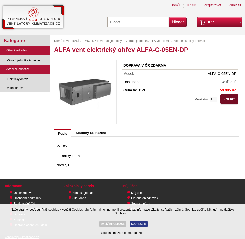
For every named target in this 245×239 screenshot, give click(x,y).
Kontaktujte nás (83, 193)
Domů (175, 5)
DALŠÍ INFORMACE (113, 224)
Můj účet (137, 193)
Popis (62, 133)
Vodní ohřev (15, 88)
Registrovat (212, 5)
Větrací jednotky (16, 50)
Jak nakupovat (24, 193)
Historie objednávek (144, 198)
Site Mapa (79, 198)
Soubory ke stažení (91, 133)
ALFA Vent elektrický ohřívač (185, 41)
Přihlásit (235, 5)
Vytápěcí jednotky (17, 69)
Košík (191, 5)
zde (141, 233)
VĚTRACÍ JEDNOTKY (81, 41)
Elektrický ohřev (17, 79)
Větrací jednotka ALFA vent (24, 60)
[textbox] (138, 22)
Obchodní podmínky (27, 198)
